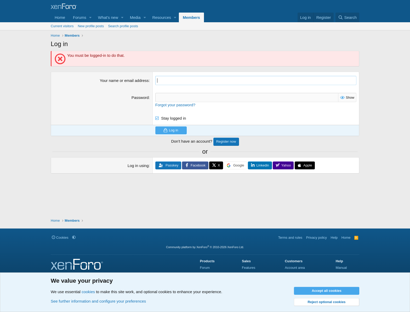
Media (135, 17)
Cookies (60, 237)
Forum (205, 268)
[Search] (347, 17)
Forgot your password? (175, 105)
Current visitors (62, 26)
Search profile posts (123, 26)
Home (60, 17)
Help (334, 237)
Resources (161, 17)
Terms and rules (290, 237)
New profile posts (91, 26)
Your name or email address (124, 80)
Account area (295, 268)
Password (140, 97)
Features (248, 268)
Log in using (138, 165)
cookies (88, 291)
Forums (79, 17)
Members (191, 17)
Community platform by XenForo (205, 247)
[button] (90, 17)
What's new (108, 17)
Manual (341, 268)
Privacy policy (316, 237)
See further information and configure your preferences (98, 301)
